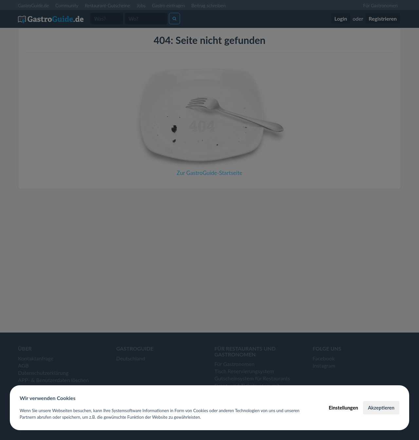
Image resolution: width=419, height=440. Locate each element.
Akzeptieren (381, 408)
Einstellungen (343, 408)
